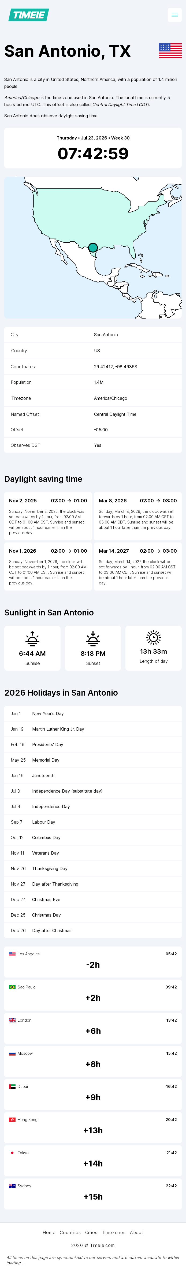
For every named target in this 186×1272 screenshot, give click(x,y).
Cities (91, 1232)
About (136, 1232)
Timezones (114, 1232)
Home (49, 1232)
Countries (70, 1232)
